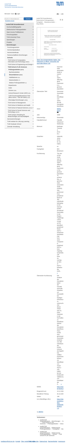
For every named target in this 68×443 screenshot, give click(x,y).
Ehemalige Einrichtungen (18, 100)
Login (17, 14)
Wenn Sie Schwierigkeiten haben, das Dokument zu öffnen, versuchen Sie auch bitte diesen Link (48, 61)
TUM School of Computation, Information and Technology (18, 61)
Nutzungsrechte (34, 441)
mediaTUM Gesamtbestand (15, 24)
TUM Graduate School (14, 124)
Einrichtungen (11, 45)
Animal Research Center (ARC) (19, 93)
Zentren (12, 90)
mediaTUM (8, 4)
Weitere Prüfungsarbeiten (18, 83)
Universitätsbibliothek (11, 5)
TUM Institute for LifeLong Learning (18, 121)
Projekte (9, 42)
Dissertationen (15, 74)
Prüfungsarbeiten (16, 69)
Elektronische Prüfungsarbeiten (16, 29)
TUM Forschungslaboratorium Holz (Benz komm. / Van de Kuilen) (19, 96)
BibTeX (40, 412)
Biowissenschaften (49, 22)
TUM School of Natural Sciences (20, 108)
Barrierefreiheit (52, 441)
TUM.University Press (13, 37)
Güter (10, 88)
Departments (12, 85)
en (62, 14)
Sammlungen (11, 40)
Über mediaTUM (26, 441)
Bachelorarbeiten (14, 72)
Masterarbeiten (14, 80)
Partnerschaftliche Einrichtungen (17, 55)
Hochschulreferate (13, 52)
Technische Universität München (14, 7)
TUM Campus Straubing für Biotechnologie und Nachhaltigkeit (18, 115)
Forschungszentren (13, 47)
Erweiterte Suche (9, 21)
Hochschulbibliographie (14, 27)
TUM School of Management (17, 102)
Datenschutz (43, 441)
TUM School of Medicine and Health (19, 105)
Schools (10, 57)
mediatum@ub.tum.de (8, 441)
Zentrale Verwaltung (13, 126)
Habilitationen (14, 77)
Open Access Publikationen (15, 32)
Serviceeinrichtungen (13, 119)
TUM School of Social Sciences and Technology (19, 111)
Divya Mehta (39, 24)
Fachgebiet (39, 22)
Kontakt (17, 441)
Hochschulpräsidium (13, 50)
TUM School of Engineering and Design (20, 64)
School (55, 434)
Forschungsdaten (12, 34)
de (58, 14)
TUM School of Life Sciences (17, 67)
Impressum (61, 441)
